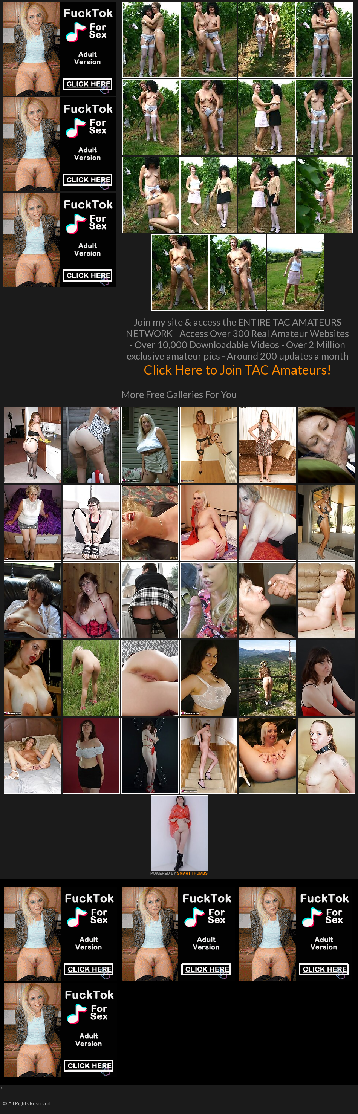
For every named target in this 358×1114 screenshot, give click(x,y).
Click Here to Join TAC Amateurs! (237, 369)
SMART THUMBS (192, 873)
